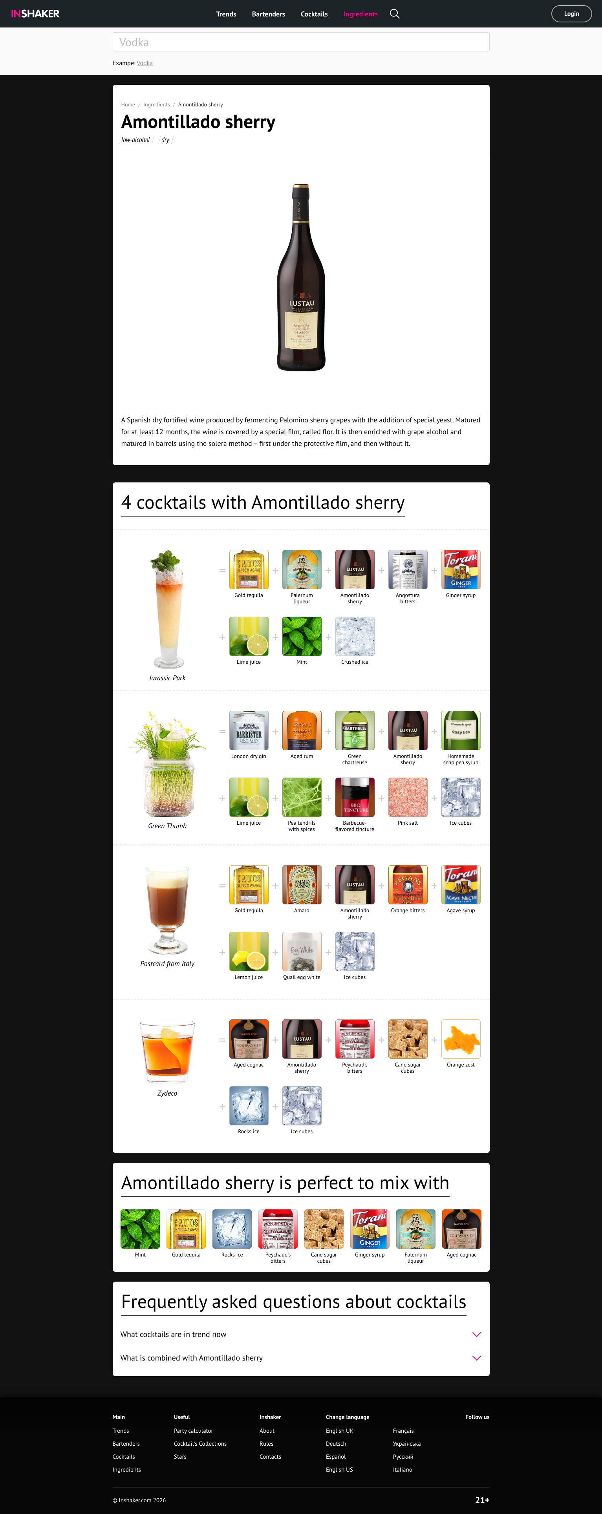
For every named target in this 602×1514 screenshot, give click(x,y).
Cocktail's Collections (200, 1444)
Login (571, 14)
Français (403, 1431)
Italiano (402, 1470)
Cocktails (314, 13)
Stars (180, 1457)
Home (128, 104)
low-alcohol (135, 139)
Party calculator (193, 1431)
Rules (266, 1444)
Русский (403, 1457)
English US (339, 1470)
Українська (407, 1444)
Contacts (270, 1457)
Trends (226, 13)
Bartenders (268, 13)
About (267, 1431)
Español (336, 1457)
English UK (339, 1431)
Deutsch (336, 1444)
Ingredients (361, 13)
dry (165, 139)
